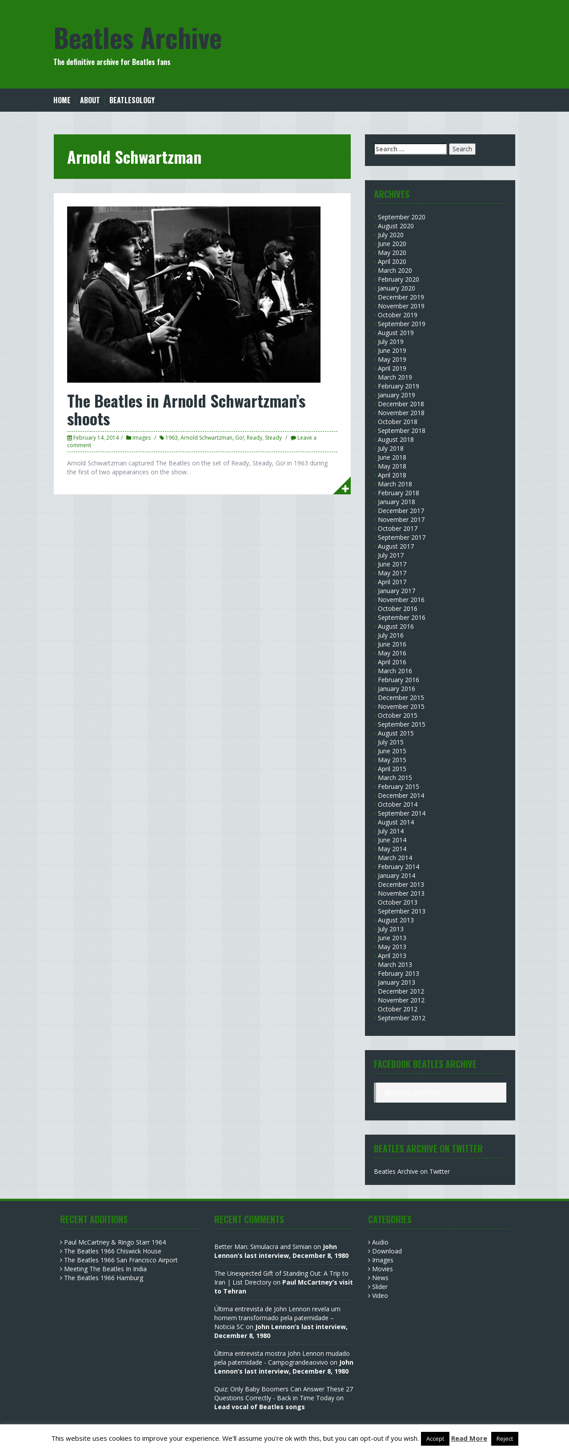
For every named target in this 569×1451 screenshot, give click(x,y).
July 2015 (391, 742)
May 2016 (392, 653)
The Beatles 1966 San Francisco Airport (121, 1260)
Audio (380, 1242)
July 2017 (391, 555)
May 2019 (392, 359)
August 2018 (396, 439)
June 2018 (392, 457)
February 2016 (398, 679)
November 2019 (401, 306)
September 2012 (401, 1018)
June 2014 (392, 840)
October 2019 (397, 315)
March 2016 (395, 671)
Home (62, 100)
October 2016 (397, 608)
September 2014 (401, 813)
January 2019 (396, 395)
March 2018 (395, 484)
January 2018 (396, 501)
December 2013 (401, 884)
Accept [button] (435, 1439)
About (90, 100)
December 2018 (401, 404)
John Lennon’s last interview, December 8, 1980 (281, 1251)
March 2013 (395, 964)
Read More (469, 1438)
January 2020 (396, 288)
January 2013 (396, 982)
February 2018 (398, 493)
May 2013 (392, 946)
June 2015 (392, 751)
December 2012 (401, 991)
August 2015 (396, 733)
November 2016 (401, 599)
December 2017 (401, 510)
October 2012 (397, 1009)
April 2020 (392, 261)
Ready (254, 437)
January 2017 (396, 590)
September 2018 (401, 430)
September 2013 (401, 911)
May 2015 (392, 760)
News (380, 1277)
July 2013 (391, 929)
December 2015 (401, 697)
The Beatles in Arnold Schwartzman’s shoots (186, 409)
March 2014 (395, 857)
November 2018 (401, 412)
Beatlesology (132, 100)
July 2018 (391, 448)
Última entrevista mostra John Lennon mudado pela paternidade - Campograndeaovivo (282, 1357)
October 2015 (397, 715)
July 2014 (391, 831)
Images (141, 437)
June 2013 (392, 938)
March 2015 (395, 777)
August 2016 (396, 626)
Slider (380, 1286)
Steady (273, 437)
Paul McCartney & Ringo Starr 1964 (115, 1242)
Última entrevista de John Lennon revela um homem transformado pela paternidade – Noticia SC (277, 1318)
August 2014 (396, 822)
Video (380, 1295)
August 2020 (396, 226)
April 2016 (392, 662)
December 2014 (401, 795)
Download (387, 1251)
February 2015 (398, 786)
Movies (382, 1269)
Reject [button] (505, 1439)
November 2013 (401, 893)
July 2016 (391, 635)
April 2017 (392, 582)
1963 (171, 437)
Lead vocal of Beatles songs (259, 1406)
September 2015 (401, 724)
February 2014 (398, 866)
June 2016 (392, 644)
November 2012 (401, 1000)
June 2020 (392, 243)
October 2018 (397, 421)
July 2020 (391, 234)
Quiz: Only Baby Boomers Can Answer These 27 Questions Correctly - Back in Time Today (283, 1393)
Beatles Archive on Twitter (412, 1171)
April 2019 (392, 368)
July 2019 (391, 341)
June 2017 (392, 564)
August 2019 (396, 332)
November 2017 (401, 519)
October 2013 (397, 902)
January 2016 (396, 688)
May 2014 (392, 849)
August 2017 (396, 546)
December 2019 (401, 297)
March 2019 (395, 377)
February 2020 (398, 279)
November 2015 (401, 706)
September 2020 (401, 217)
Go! (239, 437)
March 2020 (395, 270)
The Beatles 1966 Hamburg (103, 1277)
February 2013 (398, 973)
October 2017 (397, 528)
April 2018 (392, 475)
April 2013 (392, 955)
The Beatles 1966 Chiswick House (112, 1251)
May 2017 (392, 573)
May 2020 (392, 252)
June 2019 (392, 350)
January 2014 (396, 875)
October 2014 (397, 804)
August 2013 (396, 920)
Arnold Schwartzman (206, 437)
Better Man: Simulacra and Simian (263, 1246)
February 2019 (398, 386)
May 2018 (392, 466)
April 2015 (392, 768)
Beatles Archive (137, 37)
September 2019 (401, 323)
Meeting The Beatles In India (105, 1269)
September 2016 (401, 617)
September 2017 (401, 537)
